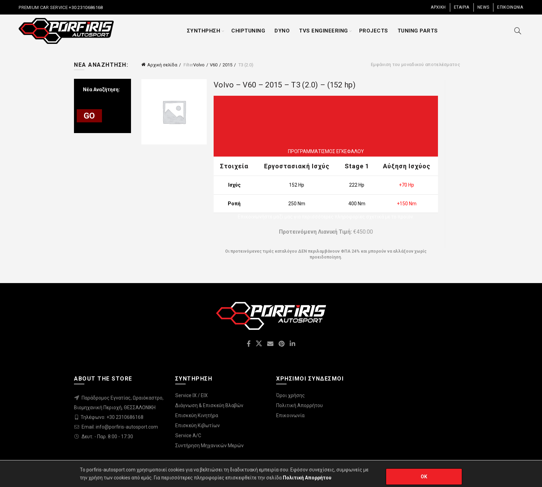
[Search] (517, 31)
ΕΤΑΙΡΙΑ (461, 7)
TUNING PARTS (418, 31)
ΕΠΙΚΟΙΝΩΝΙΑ (510, 7)
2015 (227, 64)
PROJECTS (373, 31)
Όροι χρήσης (290, 395)
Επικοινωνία (290, 415)
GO (89, 116)
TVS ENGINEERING (323, 31)
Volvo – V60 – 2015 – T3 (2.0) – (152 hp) (285, 85)
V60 (213, 64)
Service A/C (188, 435)
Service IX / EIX (191, 395)
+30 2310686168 (85, 7)
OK (424, 476)
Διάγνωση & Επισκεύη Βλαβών (209, 405)
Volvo (199, 64)
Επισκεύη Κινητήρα (196, 415)
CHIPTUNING (248, 31)
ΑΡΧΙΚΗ (438, 7)
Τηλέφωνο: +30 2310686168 (112, 417)
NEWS (483, 7)
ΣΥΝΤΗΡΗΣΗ (204, 31)
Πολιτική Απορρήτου (299, 405)
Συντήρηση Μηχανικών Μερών (209, 445)
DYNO (282, 31)
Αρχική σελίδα (162, 64)
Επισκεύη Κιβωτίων (197, 425)
